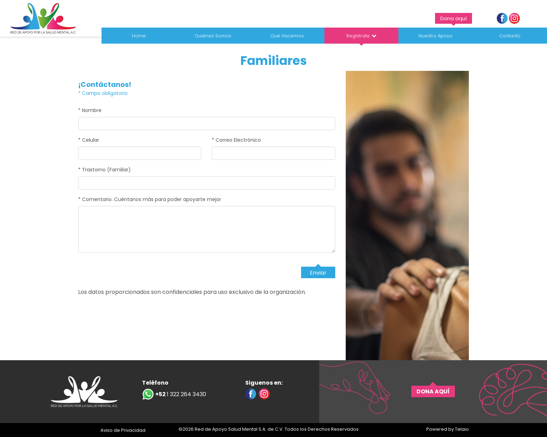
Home (139, 35)
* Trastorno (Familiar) (104, 169)
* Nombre (90, 110)
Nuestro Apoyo (435, 35)
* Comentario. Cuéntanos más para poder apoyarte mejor (149, 199)
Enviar (318, 273)
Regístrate (358, 35)
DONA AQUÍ (433, 391)
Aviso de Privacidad (122, 430)
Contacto (509, 35)
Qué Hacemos (287, 35)
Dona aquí (453, 18)
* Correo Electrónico (236, 139)
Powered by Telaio (447, 429)
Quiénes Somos (213, 35)
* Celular (88, 139)
